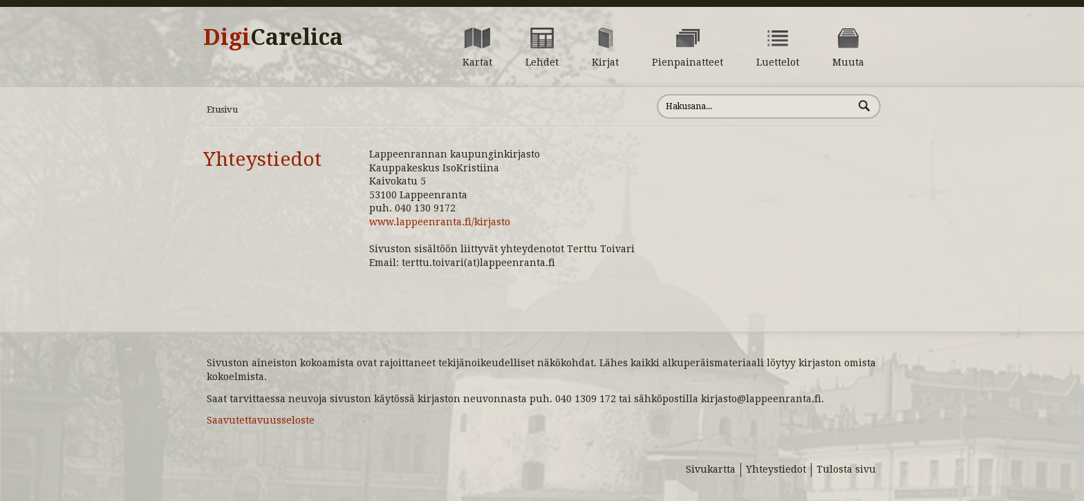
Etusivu (222, 109)
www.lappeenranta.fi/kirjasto (439, 221)
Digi (273, 37)
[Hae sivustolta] (755, 106)
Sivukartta (711, 469)
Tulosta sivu (846, 469)
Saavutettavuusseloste (261, 420)
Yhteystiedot (262, 159)
